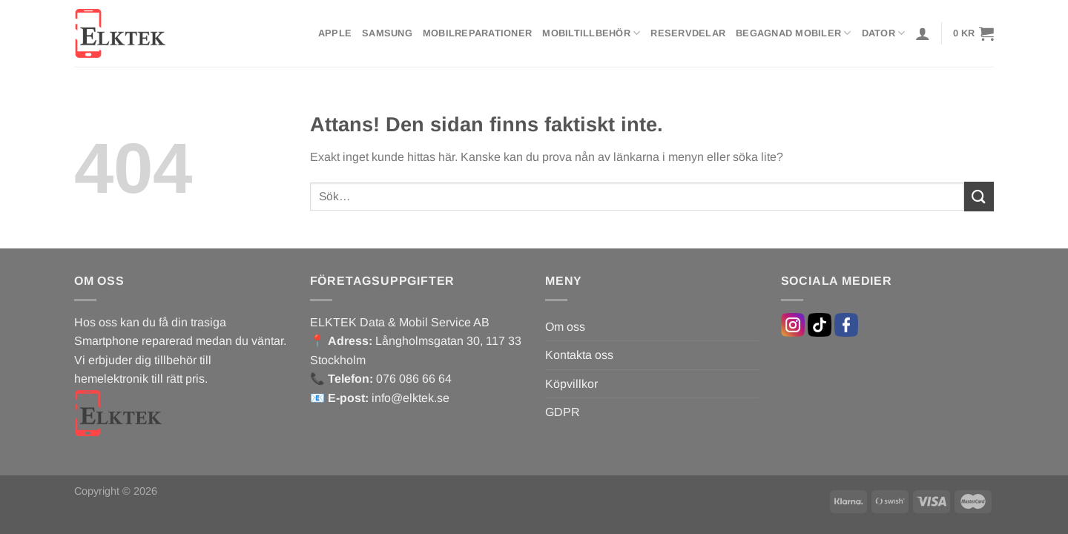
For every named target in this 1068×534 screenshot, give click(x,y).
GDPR (562, 412)
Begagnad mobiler (793, 33)
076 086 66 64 (414, 378)
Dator (884, 33)
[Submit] (979, 196)
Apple (335, 33)
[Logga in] (922, 33)
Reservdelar (687, 33)
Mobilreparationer (477, 33)
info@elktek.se (410, 398)
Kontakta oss (579, 355)
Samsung (387, 33)
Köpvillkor (571, 384)
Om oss (565, 326)
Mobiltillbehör (591, 33)
